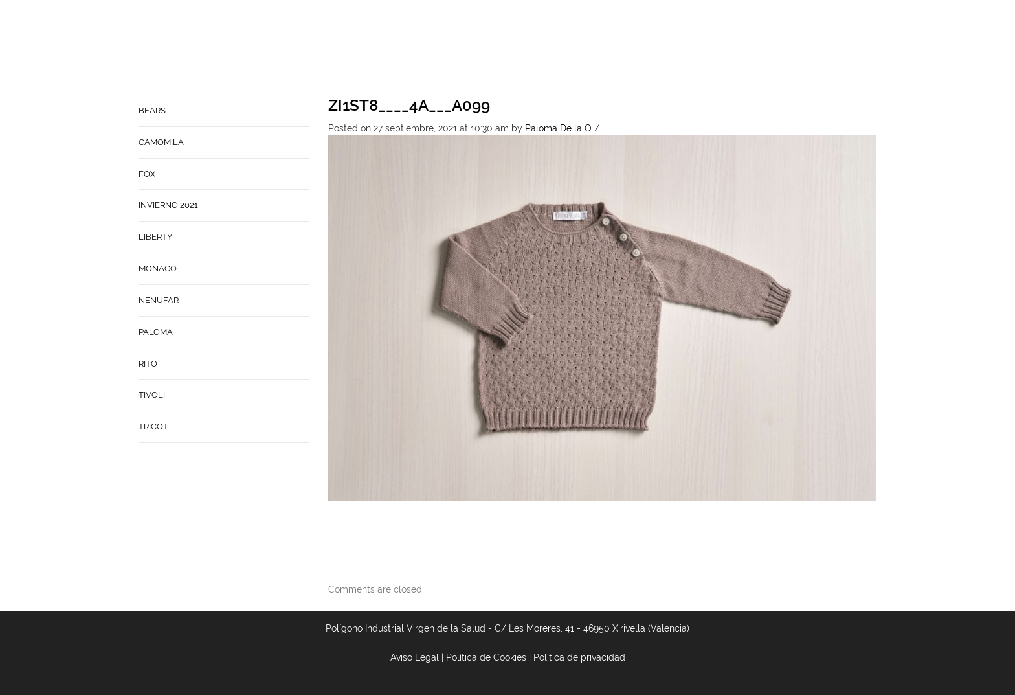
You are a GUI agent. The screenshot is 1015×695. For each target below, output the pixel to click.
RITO (148, 364)
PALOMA (156, 332)
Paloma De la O (558, 128)
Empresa (508, 49)
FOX (147, 174)
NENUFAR (159, 300)
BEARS (152, 110)
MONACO (158, 268)
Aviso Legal (414, 657)
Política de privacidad (579, 657)
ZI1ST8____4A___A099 (409, 105)
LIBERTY (155, 237)
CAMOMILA (161, 142)
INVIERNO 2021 (168, 205)
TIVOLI (152, 395)
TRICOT (153, 426)
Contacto (568, 49)
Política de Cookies (486, 657)
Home (460, 49)
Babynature (638, 49)
